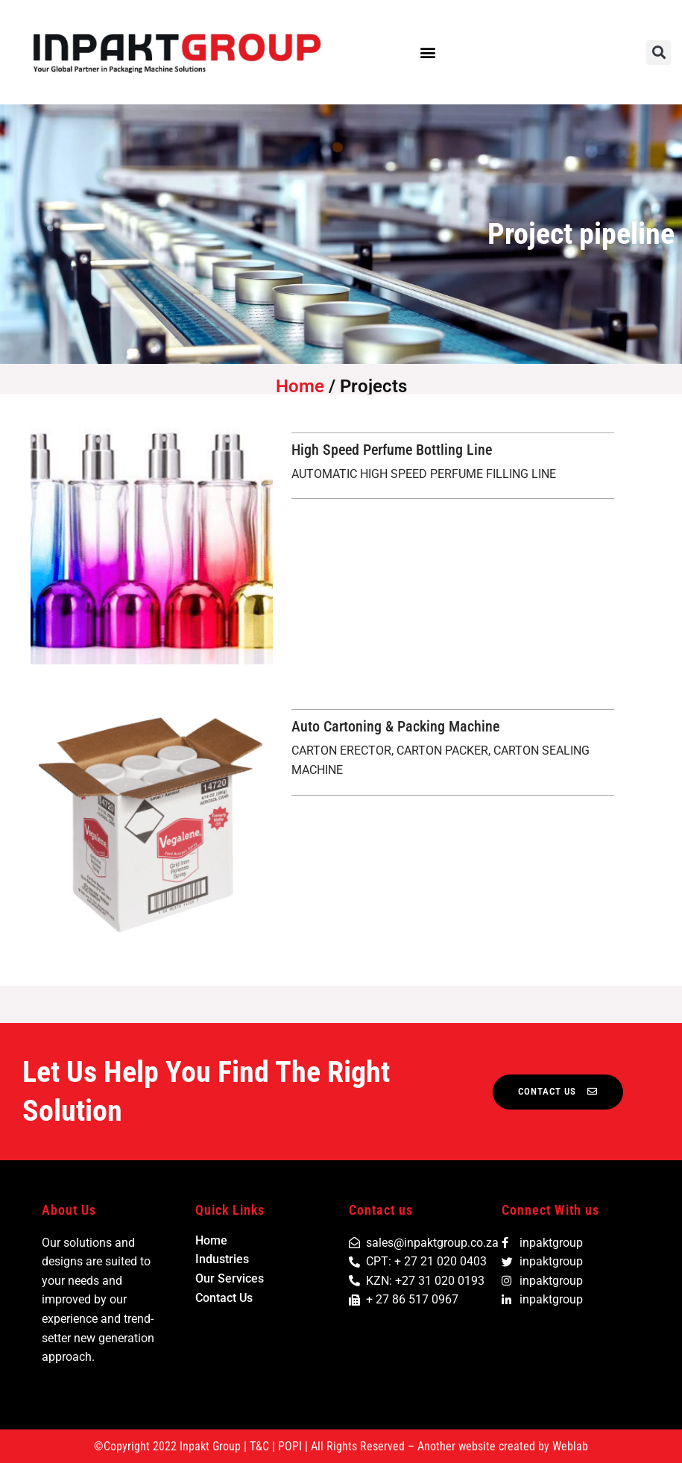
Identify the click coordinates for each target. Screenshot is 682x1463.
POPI (290, 1446)
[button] (427, 52)
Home (300, 386)
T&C (259, 1446)
